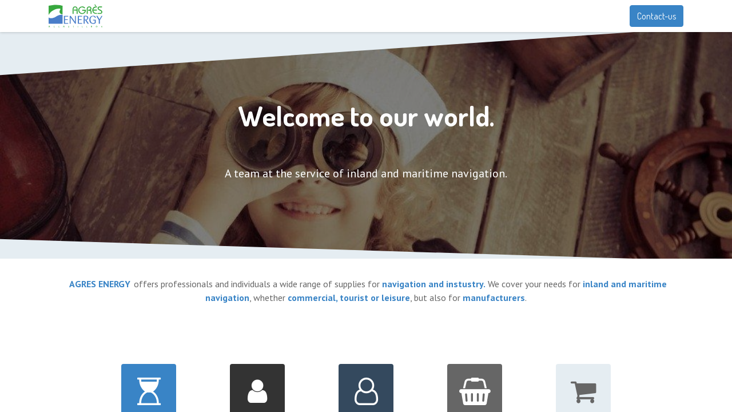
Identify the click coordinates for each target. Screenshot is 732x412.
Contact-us (656, 16)
